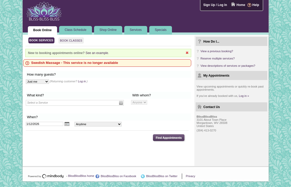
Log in (82, 81)
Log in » (244, 95)
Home (241, 5)
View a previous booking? (217, 51)
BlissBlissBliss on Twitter (161, 176)
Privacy (190, 176)
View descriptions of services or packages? (228, 65)
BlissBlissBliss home (81, 175)
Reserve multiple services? (218, 58)
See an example (96, 53)
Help (255, 5)
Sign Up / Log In (215, 5)
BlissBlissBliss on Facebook (118, 176)
